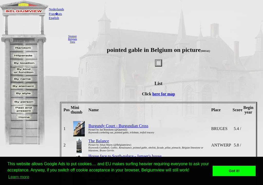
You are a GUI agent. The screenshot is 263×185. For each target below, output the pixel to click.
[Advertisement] (171, 39)
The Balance (98, 141)
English (54, 18)
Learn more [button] (18, 177)
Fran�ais (55, 14)
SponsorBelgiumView (72, 39)
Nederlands (56, 9)
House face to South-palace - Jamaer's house (125, 156)
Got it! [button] (234, 171)
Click (147, 94)
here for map (163, 94)
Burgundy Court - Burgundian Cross (118, 126)
